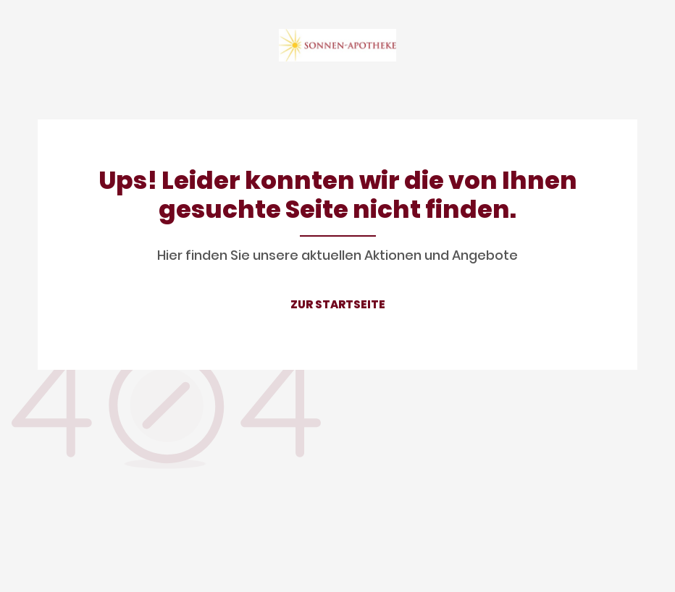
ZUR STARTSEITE (337, 304)
